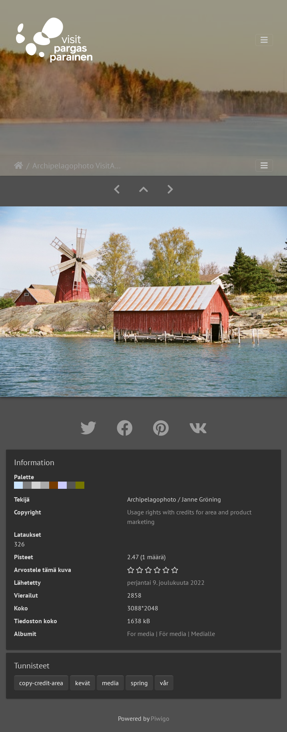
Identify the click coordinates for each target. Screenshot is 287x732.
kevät (82, 683)
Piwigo (160, 718)
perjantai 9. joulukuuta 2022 (166, 582)
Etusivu (18, 166)
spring (139, 683)
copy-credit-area (41, 683)
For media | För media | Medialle (171, 634)
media (110, 683)
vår (164, 683)
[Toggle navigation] (264, 40)
